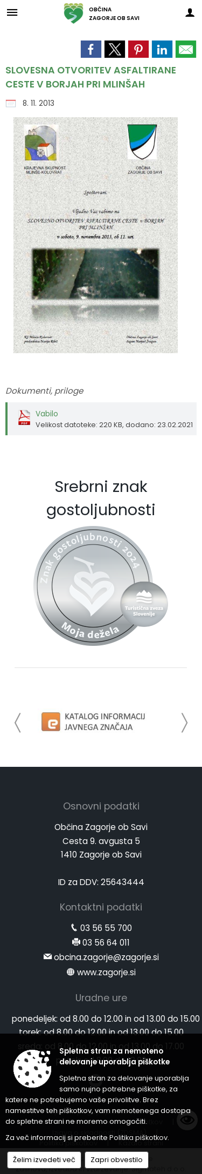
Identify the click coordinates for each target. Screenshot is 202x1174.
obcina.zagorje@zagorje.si (106, 957)
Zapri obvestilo (116, 1160)
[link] (91, 49)
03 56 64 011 (106, 942)
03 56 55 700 (106, 928)
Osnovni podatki (101, 806)
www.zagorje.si (106, 972)
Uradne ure (101, 997)
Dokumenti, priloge (44, 390)
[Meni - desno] (190, 12)
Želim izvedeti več (44, 1160)
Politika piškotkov (138, 1137)
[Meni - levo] (12, 12)
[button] (18, 723)
